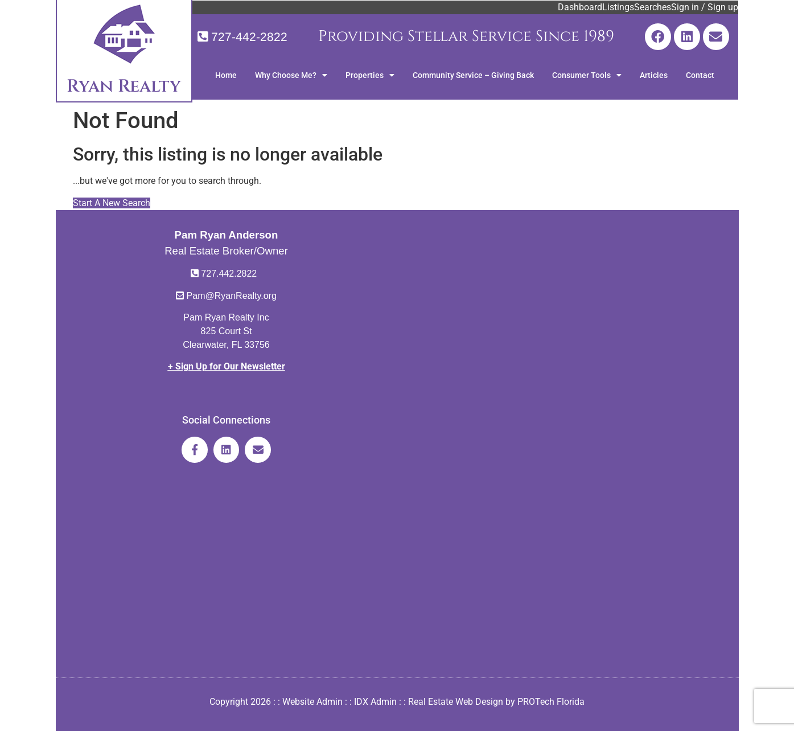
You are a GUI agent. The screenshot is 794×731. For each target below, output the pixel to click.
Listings (618, 7)
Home (226, 75)
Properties (369, 75)
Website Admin (312, 701)
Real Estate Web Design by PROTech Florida (496, 701)
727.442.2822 (229, 273)
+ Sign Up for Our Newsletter (226, 366)
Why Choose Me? (291, 75)
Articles (654, 75)
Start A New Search (111, 203)
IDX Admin (375, 701)
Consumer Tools (587, 75)
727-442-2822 (249, 36)
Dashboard (580, 7)
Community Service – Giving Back (473, 75)
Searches (652, 7)
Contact (700, 75)
